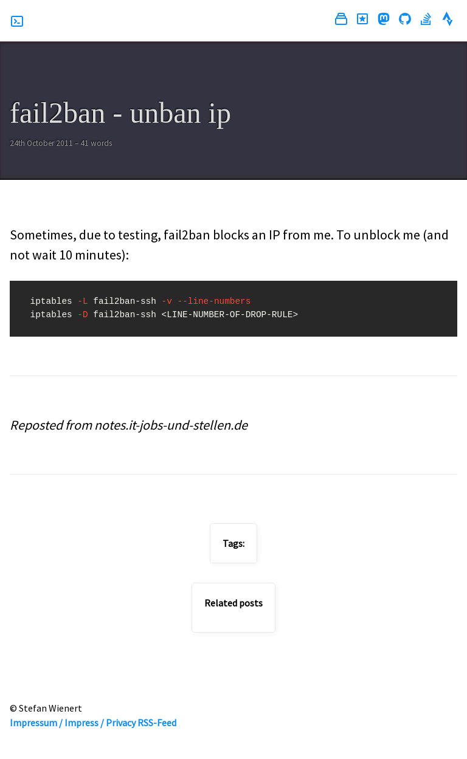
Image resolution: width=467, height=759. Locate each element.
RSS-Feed (156, 722)
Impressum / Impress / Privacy (73, 722)
